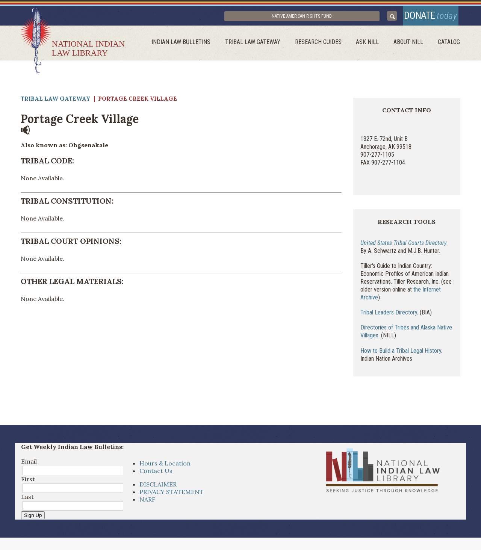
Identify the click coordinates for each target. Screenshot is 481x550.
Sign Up (33, 520)
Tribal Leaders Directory (388, 317)
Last (27, 501)
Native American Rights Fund (327, 18)
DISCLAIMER (158, 489)
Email (29, 466)
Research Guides (327, 47)
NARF (147, 504)
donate (425, 17)
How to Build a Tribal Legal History (400, 355)
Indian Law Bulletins (194, 47)
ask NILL (373, 47)
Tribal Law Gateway (264, 47)
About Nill (412, 47)
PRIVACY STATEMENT (171, 496)
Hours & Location (165, 468)
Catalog (450, 47)
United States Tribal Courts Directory (403, 247)
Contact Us (155, 475)
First (28, 484)
